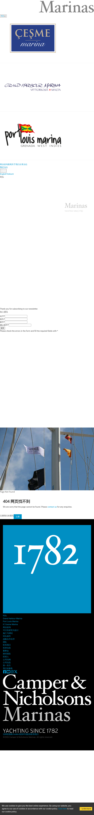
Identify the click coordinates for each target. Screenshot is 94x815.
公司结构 (7, 659)
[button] (47, 260)
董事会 (6, 651)
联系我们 (52, 194)
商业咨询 (4, 164)
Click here (62, 809)
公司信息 (7, 662)
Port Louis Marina (10, 621)
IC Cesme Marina (10, 624)
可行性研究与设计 (11, 630)
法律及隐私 (8, 734)
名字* (2, 316)
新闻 (10, 164)
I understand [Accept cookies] (86, 809)
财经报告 (7, 654)
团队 (5, 642)
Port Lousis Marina (40, 180)
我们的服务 (8, 668)
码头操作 (7, 636)
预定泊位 (4, 167)
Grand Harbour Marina (12, 618)
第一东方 (7, 665)
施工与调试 (8, 633)
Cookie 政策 (18, 734)
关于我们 (16, 164)
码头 (2, 16)
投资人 (6, 656)
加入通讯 (44, 194)
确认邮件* (4, 325)
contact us (52, 507)
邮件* (2, 322)
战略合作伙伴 (9, 639)
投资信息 (12, 194)
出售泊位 (23, 164)
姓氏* (2, 319)
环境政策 (27, 734)
